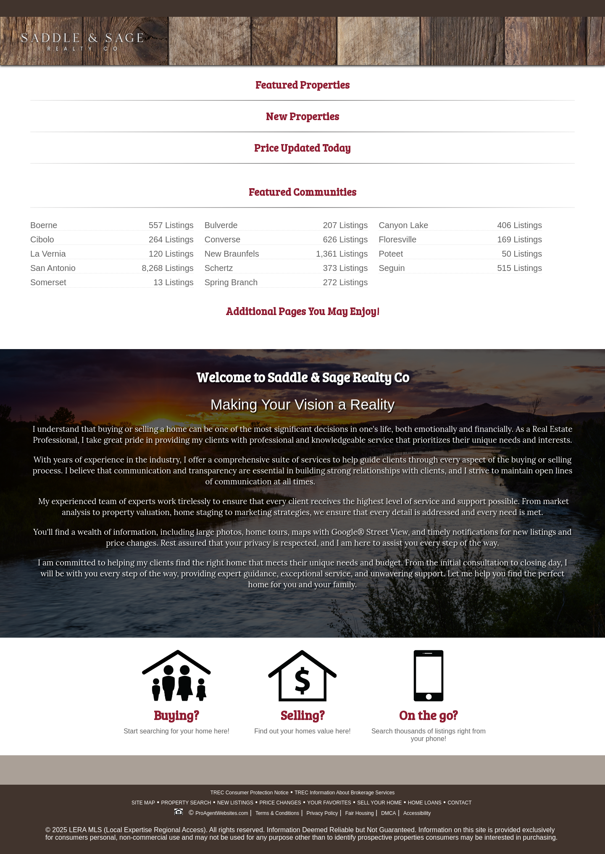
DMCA (388, 813)
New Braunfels (232, 253)
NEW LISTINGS (235, 803)
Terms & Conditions (277, 813)
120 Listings (171, 253)
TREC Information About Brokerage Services (345, 793)
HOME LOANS (425, 803)
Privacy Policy (322, 813)
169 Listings (519, 239)
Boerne (44, 225)
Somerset (48, 282)
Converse (223, 239)
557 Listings (171, 225)
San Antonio (53, 268)
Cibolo (42, 239)
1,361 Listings (342, 253)
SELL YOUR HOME (379, 803)
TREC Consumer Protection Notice (249, 793)
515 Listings (519, 268)
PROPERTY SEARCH (186, 803)
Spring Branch (231, 282)
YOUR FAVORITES (329, 803)
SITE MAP (143, 803)
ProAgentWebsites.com (221, 813)
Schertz (219, 268)
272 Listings (345, 282)
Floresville (397, 239)
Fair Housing (359, 813)
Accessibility (417, 813)
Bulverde (221, 225)
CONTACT (459, 803)
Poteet (391, 253)
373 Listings (345, 268)
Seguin (392, 268)
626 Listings (345, 239)
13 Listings (173, 282)
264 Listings (171, 239)
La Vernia (48, 253)
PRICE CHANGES (280, 803)
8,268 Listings (167, 268)
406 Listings (519, 225)
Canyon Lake (403, 225)
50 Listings (522, 253)
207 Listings (345, 225)
